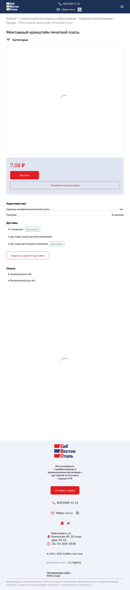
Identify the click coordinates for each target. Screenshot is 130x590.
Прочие (11, 22)
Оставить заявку (65, 490)
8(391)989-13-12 (71, 3)
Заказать (25, 175)
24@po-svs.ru (71, 9)
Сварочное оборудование (96, 18)
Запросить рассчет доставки (28, 255)
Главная (11, 18)
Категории (20, 40)
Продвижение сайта (58, 572)
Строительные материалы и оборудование (47, 18)
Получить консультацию (65, 185)
